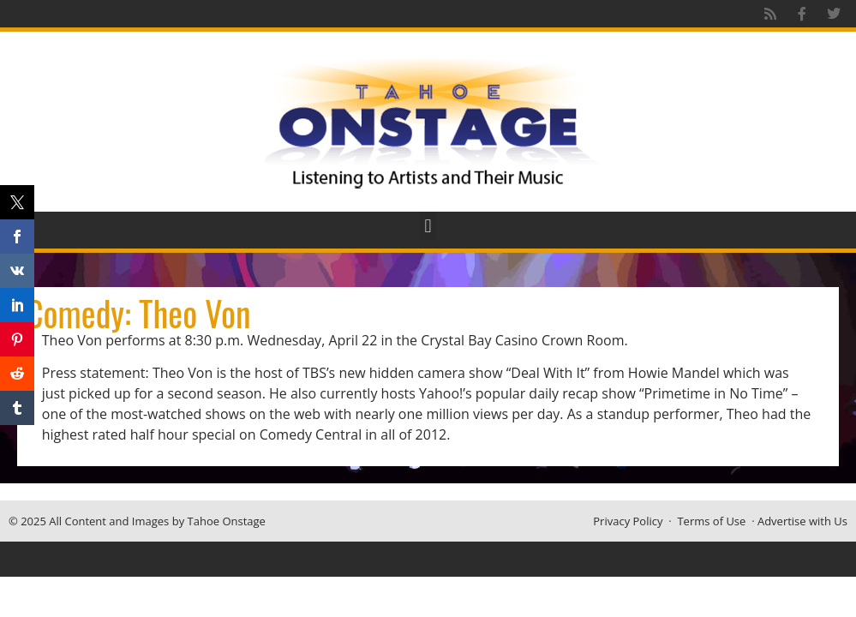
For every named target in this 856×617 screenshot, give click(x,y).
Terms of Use (711, 521)
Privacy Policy (627, 521)
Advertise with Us (802, 521)
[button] (428, 226)
